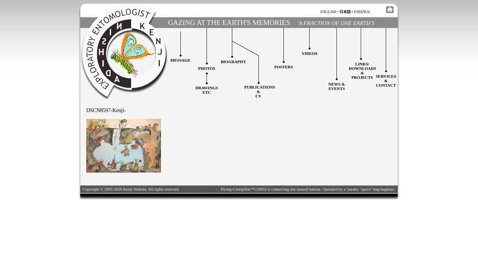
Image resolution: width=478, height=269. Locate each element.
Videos (309, 53)
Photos (206, 68)
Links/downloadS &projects (362, 71)
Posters (283, 67)
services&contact (386, 80)
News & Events (336, 86)
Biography (233, 61)
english (328, 12)
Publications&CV (259, 91)
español (362, 12)
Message (180, 60)
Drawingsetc (206, 90)
